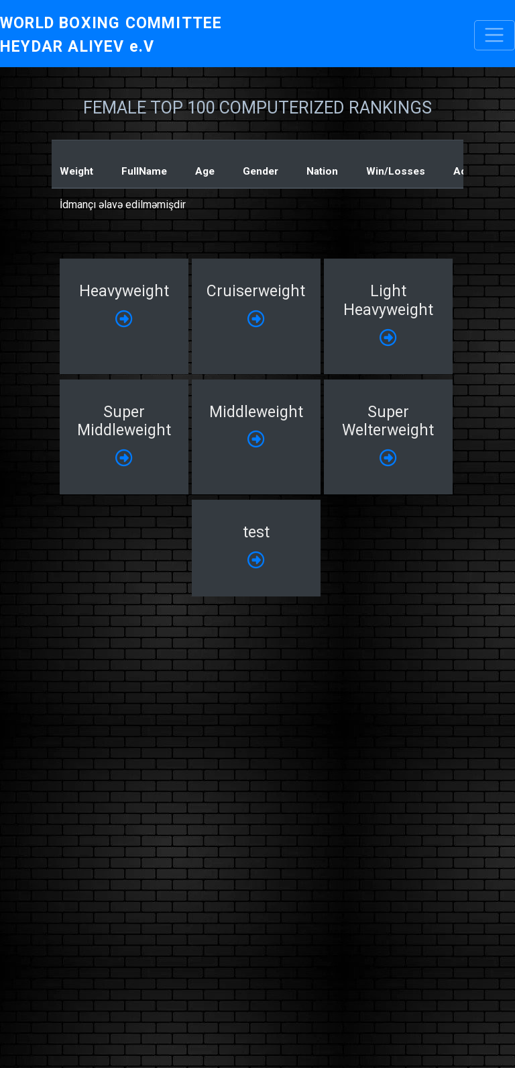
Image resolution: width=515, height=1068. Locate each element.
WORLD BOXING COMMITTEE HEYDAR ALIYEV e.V (111, 35)
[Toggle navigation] (494, 35)
